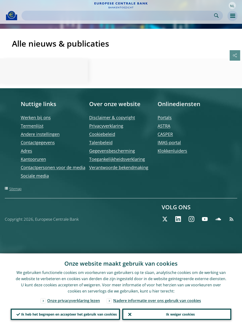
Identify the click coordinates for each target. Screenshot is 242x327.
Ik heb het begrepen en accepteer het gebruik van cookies (69, 314)
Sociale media (35, 176)
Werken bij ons (36, 117)
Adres (26, 151)
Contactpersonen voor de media (53, 167)
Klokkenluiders (172, 151)
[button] (232, 5)
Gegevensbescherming (112, 151)
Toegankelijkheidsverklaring (117, 159)
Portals (165, 117)
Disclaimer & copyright (112, 117)
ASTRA (164, 126)
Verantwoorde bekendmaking (118, 167)
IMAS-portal (169, 142)
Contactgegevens (38, 142)
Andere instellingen (40, 134)
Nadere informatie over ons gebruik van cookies (157, 300)
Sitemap (15, 188)
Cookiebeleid (102, 134)
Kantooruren (33, 159)
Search (216, 15)
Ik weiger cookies (180, 314)
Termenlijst (32, 126)
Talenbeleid (101, 142)
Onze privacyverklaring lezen (73, 300)
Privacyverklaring (106, 126)
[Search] (118, 15)
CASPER (165, 134)
